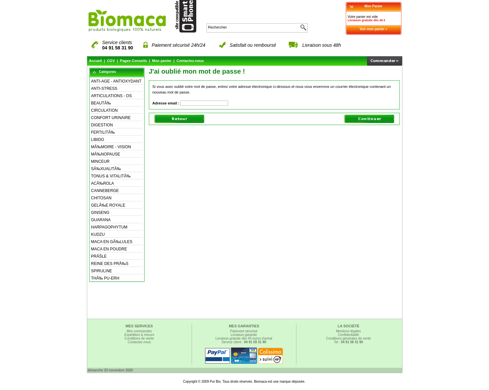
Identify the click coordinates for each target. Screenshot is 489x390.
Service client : (243, 342)
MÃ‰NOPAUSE (105, 154)
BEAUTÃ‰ (101, 103)
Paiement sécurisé (243, 331)
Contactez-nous (190, 61)
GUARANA (101, 220)
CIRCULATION (104, 110)
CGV (111, 61)
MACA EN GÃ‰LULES (112, 241)
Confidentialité (348, 335)
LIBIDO (97, 139)
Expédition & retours (139, 335)
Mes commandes (139, 331)
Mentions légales (348, 331)
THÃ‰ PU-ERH (105, 278)
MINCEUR (100, 161)
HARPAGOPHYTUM (109, 227)
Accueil (95, 61)
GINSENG (100, 212)
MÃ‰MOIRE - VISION (111, 147)
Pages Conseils (133, 61)
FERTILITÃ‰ (103, 132)
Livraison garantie (244, 335)
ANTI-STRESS (104, 88)
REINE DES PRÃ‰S (110, 263)
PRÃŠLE (99, 256)
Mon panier (161, 61)
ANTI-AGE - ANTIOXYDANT (116, 81)
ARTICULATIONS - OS (111, 96)
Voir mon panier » (374, 29)
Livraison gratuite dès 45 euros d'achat (243, 338)
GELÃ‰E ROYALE (108, 205)
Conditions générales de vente (348, 338)
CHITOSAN (101, 198)
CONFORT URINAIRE (111, 117)
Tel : (348, 342)
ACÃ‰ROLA (102, 183)
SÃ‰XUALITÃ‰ (106, 168)
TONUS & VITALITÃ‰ (111, 176)
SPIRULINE (101, 271)
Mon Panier (374, 6)
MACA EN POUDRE (109, 249)
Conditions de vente (139, 338)
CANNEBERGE (105, 190)
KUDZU (98, 234)
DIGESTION (102, 125)
